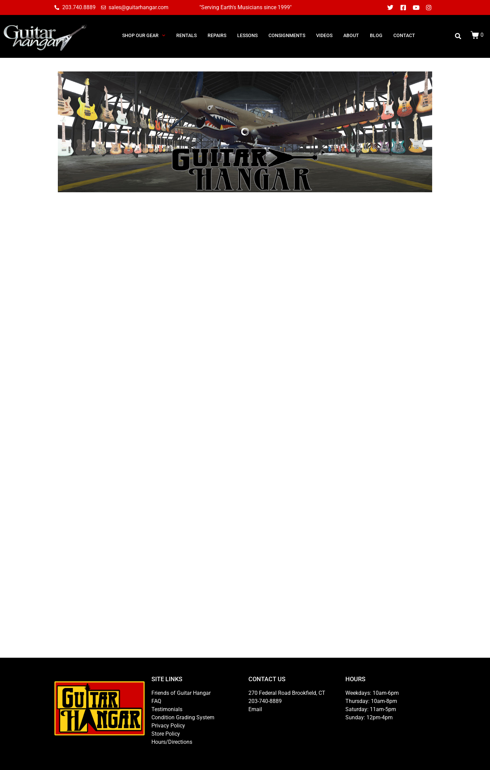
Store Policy (165, 734)
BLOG (376, 35)
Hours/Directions (171, 742)
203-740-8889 (265, 701)
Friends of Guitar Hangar (181, 693)
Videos (324, 35)
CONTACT (404, 35)
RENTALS (186, 35)
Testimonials (166, 709)
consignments (286, 35)
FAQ (156, 701)
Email (255, 709)
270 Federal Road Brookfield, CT (286, 693)
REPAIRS (217, 35)
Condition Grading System (182, 717)
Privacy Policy (168, 725)
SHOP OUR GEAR (143, 35)
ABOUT (351, 35)
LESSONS (247, 35)
